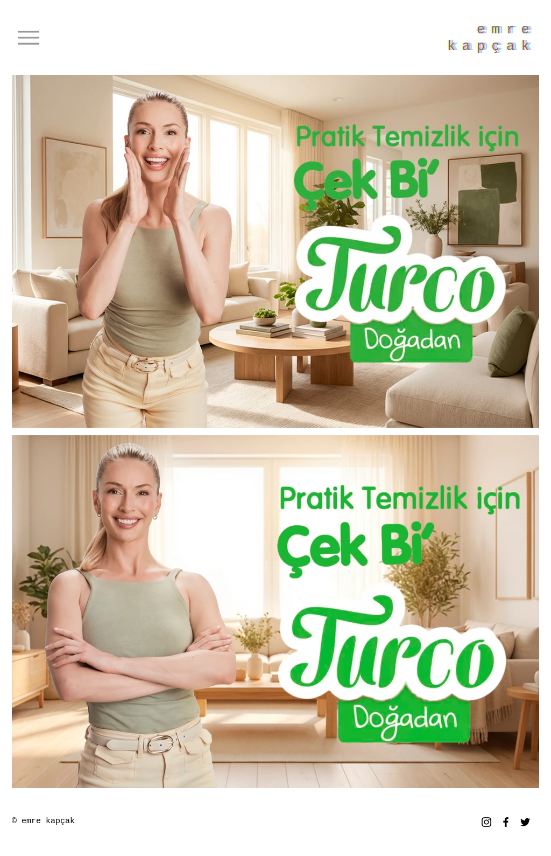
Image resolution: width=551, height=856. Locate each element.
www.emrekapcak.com (151, 822)
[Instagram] (486, 822)
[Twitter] (525, 822)
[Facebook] (505, 822)
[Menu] (28, 37)
